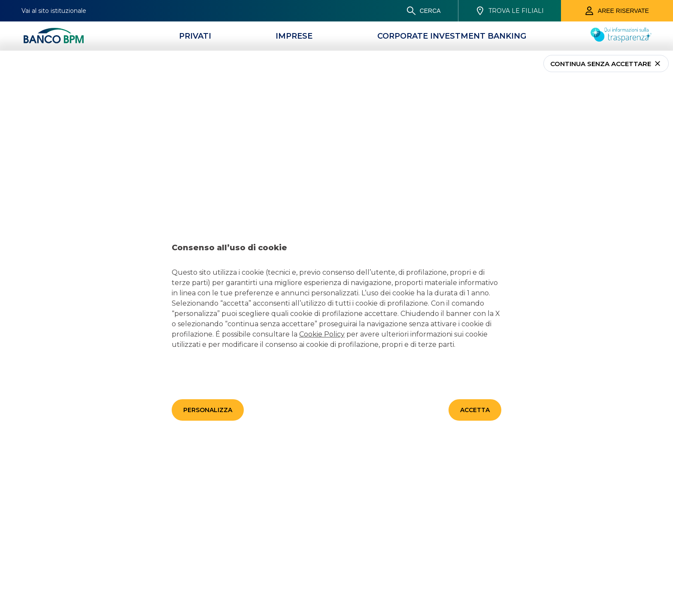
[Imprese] (294, 36)
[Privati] (195, 36)
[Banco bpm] (53, 36)
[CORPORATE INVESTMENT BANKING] (451, 36)
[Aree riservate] (617, 10)
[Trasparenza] (621, 40)
